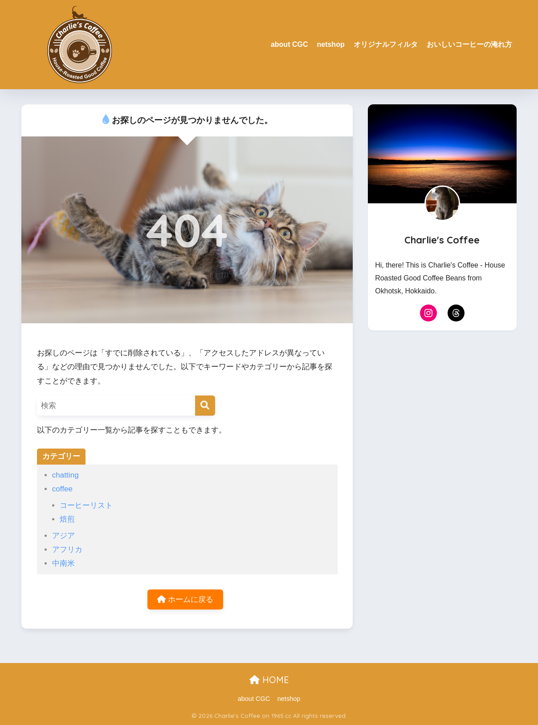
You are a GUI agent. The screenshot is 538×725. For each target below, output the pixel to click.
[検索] (205, 405)
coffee (62, 489)
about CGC (289, 44)
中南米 (63, 563)
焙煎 (67, 519)
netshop (330, 44)
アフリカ (67, 549)
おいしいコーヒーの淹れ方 (469, 44)
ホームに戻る (185, 599)
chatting (65, 475)
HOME (269, 679)
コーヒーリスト (86, 505)
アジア (63, 535)
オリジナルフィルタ (386, 44)
